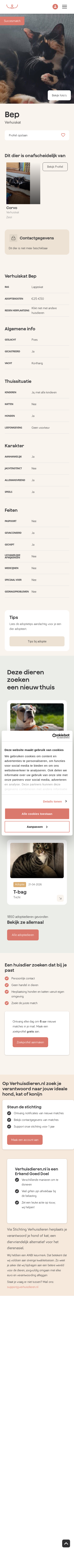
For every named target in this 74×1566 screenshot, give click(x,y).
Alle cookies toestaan (37, 813)
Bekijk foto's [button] (59, 95)
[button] (55, 7)
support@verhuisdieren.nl (22, 1287)
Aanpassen (37, 826)
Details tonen (52, 801)
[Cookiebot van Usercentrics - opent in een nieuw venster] (52, 736)
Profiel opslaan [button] (37, 135)
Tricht (16, 897)
